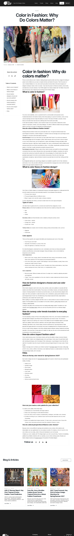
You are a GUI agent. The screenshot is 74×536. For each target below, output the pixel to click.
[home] (8, 3)
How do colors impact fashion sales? (12, 107)
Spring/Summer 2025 (42, 359)
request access (38, 437)
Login (62, 3)
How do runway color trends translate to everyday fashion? (12, 102)
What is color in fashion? (12, 87)
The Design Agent (33, 307)
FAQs (8, 111)
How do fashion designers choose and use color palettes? (12, 96)
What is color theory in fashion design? (12, 90)
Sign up (67, 3)
